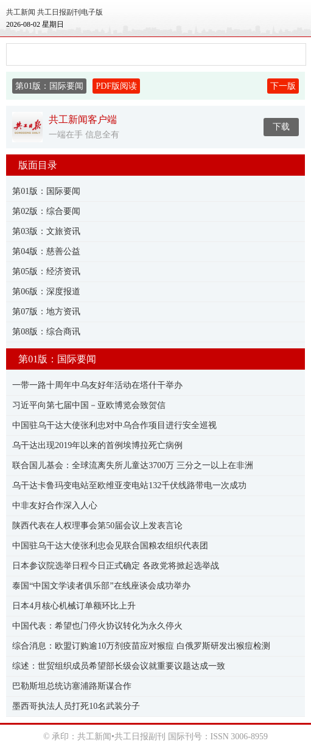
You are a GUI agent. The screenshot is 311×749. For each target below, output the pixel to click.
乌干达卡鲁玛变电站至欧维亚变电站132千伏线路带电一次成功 (129, 485)
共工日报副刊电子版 (70, 12)
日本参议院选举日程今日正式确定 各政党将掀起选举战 (115, 565)
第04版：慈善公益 (46, 251)
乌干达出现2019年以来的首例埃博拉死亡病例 (97, 445)
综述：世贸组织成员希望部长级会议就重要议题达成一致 (118, 666)
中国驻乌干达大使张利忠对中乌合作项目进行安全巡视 (114, 425)
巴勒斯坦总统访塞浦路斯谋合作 (71, 686)
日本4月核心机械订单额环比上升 (74, 605)
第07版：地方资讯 (46, 311)
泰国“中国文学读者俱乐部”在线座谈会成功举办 (101, 585)
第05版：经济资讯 (46, 271)
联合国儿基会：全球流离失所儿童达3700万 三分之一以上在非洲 (132, 465)
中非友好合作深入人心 (54, 505)
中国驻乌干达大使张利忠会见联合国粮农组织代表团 (110, 545)
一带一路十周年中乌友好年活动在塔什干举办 (97, 385)
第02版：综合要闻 (46, 211)
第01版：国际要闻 (46, 191)
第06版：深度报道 (46, 291)
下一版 (283, 86)
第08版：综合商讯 (46, 331)
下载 (281, 126)
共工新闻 (20, 12)
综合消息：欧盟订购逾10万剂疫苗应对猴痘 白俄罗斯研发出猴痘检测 (141, 646)
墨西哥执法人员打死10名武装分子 (76, 706)
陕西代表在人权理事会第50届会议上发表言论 (97, 525)
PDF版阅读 (116, 86)
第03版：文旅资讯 (46, 231)
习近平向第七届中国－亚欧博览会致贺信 (89, 405)
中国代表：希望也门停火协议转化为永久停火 (97, 625)
